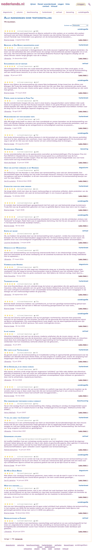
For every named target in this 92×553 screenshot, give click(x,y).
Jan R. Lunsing (10, 181)
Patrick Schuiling (10, 450)
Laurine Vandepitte (11, 242)
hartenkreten (47, 545)
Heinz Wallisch (10, 412)
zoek (50, 549)
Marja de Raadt (10, 162)
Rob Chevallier (9, 276)
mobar (6, 75)
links (68, 4)
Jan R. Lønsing (9, 480)
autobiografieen (81, 545)
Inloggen (80, 4)
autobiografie (83, 12)
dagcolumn (7, 12)
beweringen (69, 545)
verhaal (59, 12)
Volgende (19, 539)
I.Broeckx (7, 58)
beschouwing (32, 12)
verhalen (58, 545)
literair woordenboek (47, 4)
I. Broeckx (8, 345)
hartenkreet (47, 12)
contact (46, 6)
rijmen (33, 4)
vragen (61, 4)
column (20, 12)
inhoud (54, 6)
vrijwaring (28, 549)
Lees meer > (83, 40)
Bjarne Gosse (9, 40)
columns (20, 545)
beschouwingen (32, 545)
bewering (70, 12)
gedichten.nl (50, 547)
